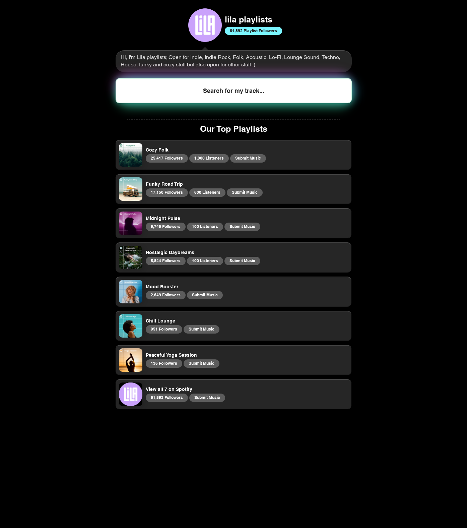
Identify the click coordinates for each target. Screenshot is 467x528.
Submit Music (248, 158)
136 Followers (163, 363)
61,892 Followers (166, 397)
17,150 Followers (166, 192)
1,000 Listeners (209, 158)
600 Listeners (207, 192)
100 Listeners (205, 226)
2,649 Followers (165, 294)
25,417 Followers (166, 158)
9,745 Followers (165, 226)
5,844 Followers (165, 260)
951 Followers (163, 329)
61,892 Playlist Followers (253, 30)
